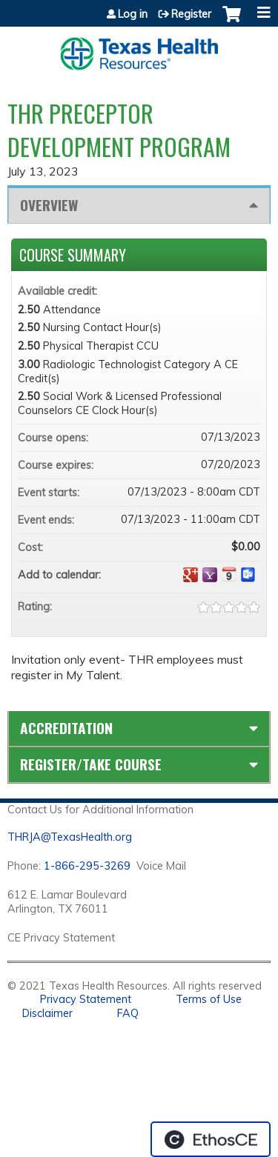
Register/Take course (91, 764)
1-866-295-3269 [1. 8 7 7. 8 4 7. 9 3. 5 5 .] (87, 866)
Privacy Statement (85, 999)
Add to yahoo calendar (209, 574)
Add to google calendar (190, 574)
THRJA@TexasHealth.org (69, 837)
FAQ (128, 1013)
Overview (49, 205)
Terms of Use (209, 999)
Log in (133, 14)
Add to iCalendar (229, 574)
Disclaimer (47, 1013)
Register (191, 14)
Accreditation (66, 727)
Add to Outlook (248, 574)
